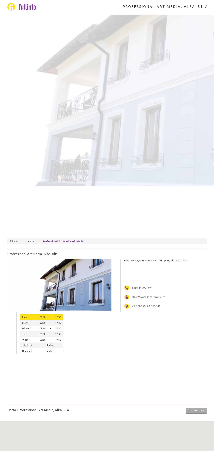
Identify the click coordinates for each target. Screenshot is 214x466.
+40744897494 (141, 287)
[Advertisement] (107, 213)
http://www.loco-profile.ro (148, 297)
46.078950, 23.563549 (146, 306)
